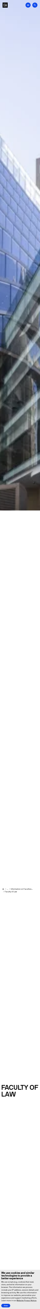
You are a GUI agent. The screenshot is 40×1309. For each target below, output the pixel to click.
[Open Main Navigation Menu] (28, 5)
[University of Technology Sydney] (3, 889)
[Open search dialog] (34, 5)
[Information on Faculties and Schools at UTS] (22, 889)
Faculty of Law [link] (11, 891)
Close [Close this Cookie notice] (6, 1305)
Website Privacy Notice (26, 1300)
